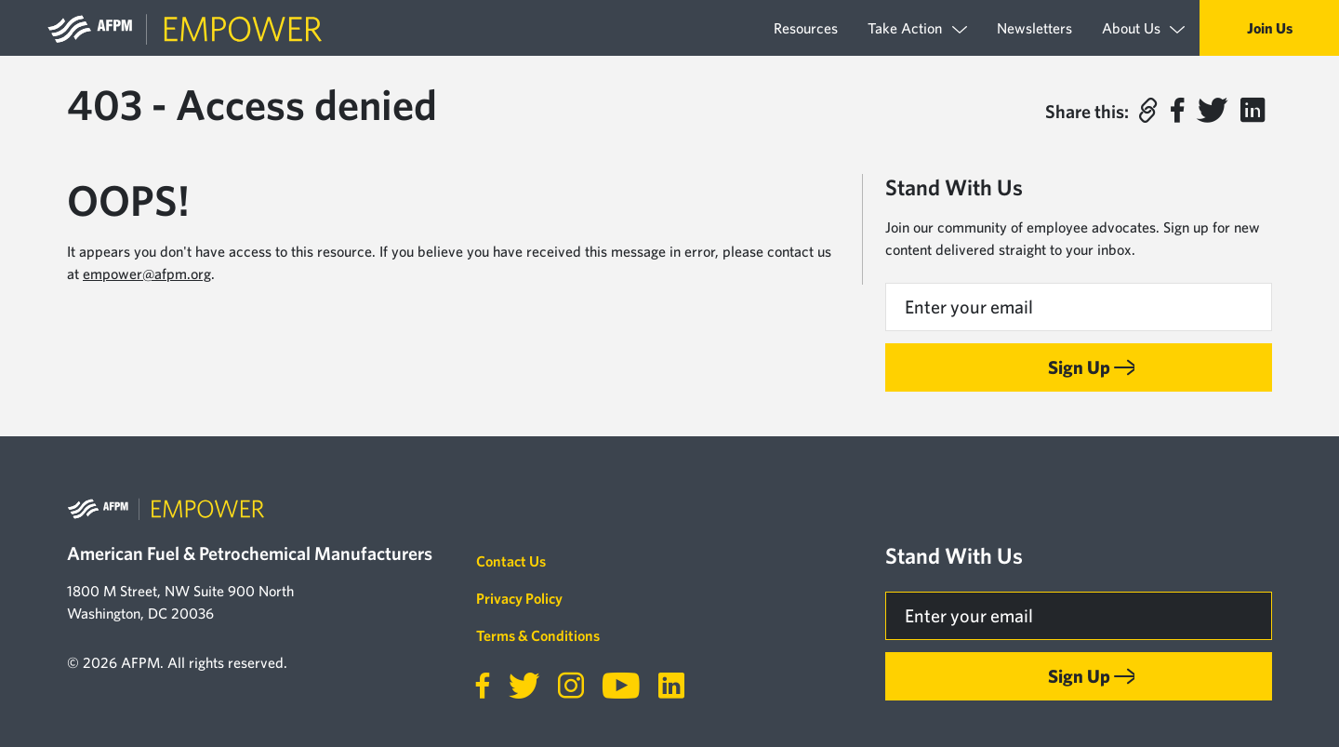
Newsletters (1034, 28)
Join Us (1270, 28)
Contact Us (511, 561)
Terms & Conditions (538, 635)
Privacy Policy (519, 598)
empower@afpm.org (147, 273)
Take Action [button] (917, 28)
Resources (806, 28)
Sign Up (1079, 367)
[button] (1147, 110)
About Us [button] (1143, 28)
